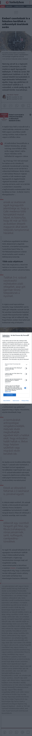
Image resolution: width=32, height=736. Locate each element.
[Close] (28, 335)
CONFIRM (10, 394)
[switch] (25, 368)
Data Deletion (6, 400)
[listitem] (16, 364)
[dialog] (16, 368)
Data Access (16, 400)
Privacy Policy (25, 400)
